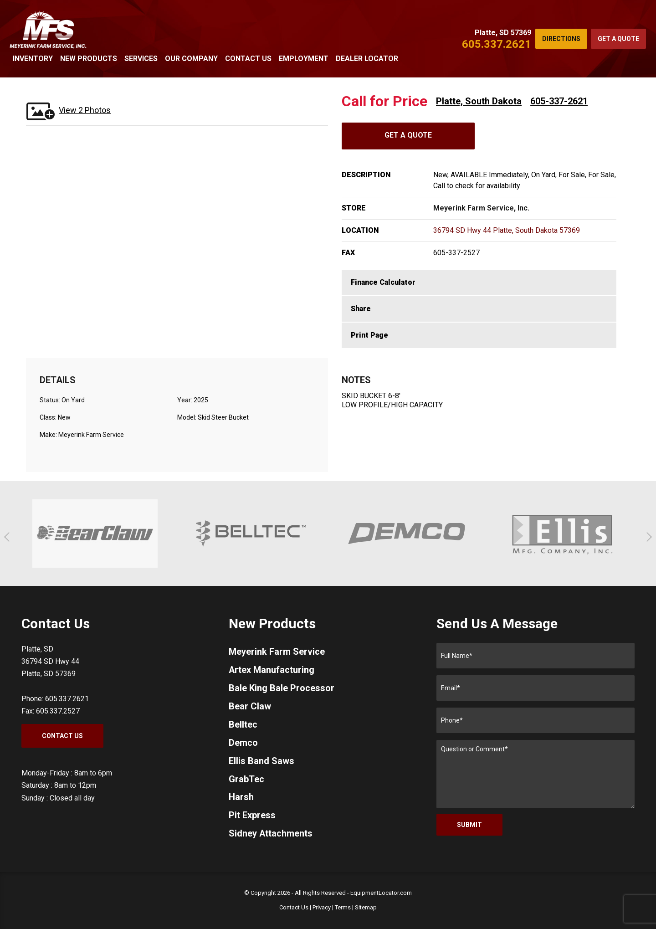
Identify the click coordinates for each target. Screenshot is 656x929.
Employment (303, 58)
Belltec (243, 724)
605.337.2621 (496, 44)
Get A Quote (408, 135)
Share (361, 308)
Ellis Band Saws (261, 761)
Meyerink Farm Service (277, 652)
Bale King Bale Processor (281, 688)
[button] (9, 537)
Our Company (191, 58)
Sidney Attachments (271, 834)
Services (141, 58)
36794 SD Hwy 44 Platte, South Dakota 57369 (506, 230)
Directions (561, 38)
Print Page (369, 335)
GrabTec (246, 779)
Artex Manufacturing (272, 670)
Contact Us (248, 58)
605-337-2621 (559, 101)
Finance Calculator (383, 282)
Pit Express (252, 816)
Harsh (241, 797)
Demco (243, 743)
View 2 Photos (85, 110)
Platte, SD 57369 (503, 32)
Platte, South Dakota (479, 101)
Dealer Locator (367, 58)
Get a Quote (618, 38)
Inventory (33, 58)
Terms (343, 907)
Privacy (322, 907)
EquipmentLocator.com (381, 892)
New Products (88, 58)
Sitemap (366, 907)
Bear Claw (250, 706)
